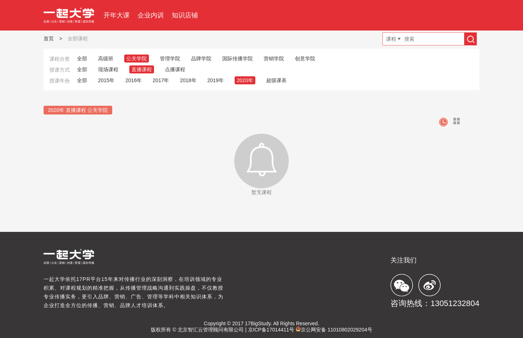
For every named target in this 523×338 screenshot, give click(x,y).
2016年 (133, 80)
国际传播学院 (237, 58)
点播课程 (175, 69)
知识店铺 (185, 15)
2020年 (245, 80)
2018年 (188, 80)
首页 (49, 38)
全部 (82, 58)
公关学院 (136, 58)
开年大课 (117, 15)
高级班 (105, 58)
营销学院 (274, 58)
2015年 (106, 80)
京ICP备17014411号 (271, 330)
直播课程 (141, 69)
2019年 (215, 80)
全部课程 (78, 38)
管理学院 (170, 58)
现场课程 (108, 69)
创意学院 (305, 58)
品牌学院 (201, 58)
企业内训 (151, 15)
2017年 (161, 80)
